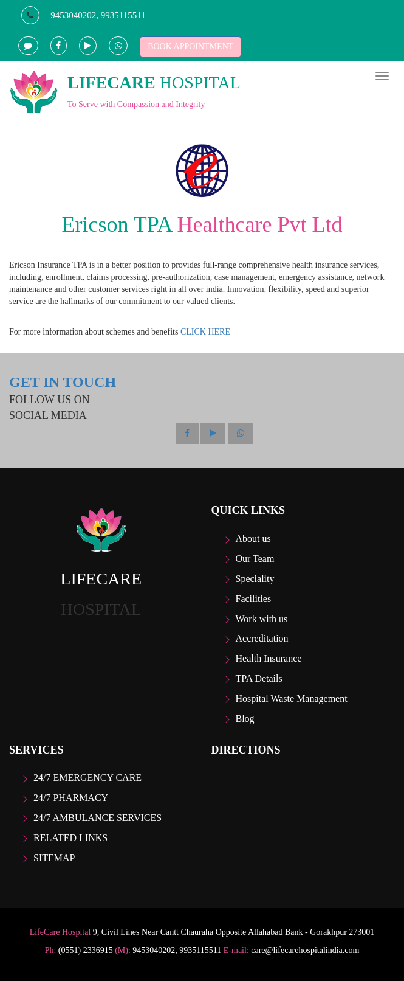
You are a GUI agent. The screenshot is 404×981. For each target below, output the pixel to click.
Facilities (254, 599)
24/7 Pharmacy (70, 797)
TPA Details (259, 678)
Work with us (262, 619)
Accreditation (262, 638)
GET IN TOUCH (62, 382)
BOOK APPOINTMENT (190, 46)
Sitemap (54, 858)
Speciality (255, 579)
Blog (245, 718)
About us (253, 538)
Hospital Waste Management (292, 698)
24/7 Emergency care (87, 777)
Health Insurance (269, 658)
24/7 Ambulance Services (97, 818)
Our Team (255, 558)
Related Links (70, 838)
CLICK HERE (205, 331)
